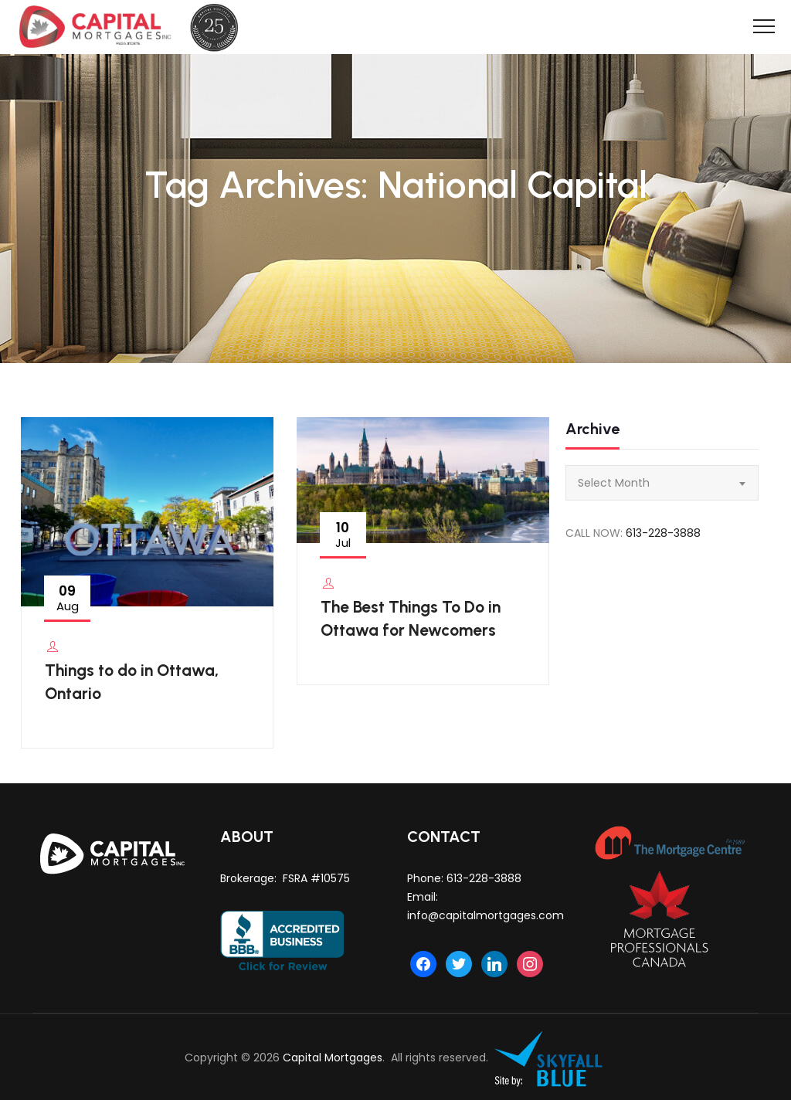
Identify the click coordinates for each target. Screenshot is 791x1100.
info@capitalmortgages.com (485, 915)
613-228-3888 (663, 533)
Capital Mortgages (332, 1058)
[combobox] (662, 483)
